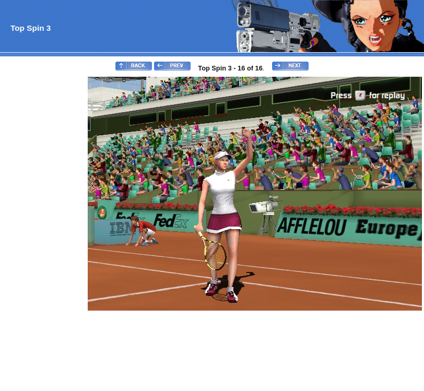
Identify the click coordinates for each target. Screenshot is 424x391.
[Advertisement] (43, 232)
